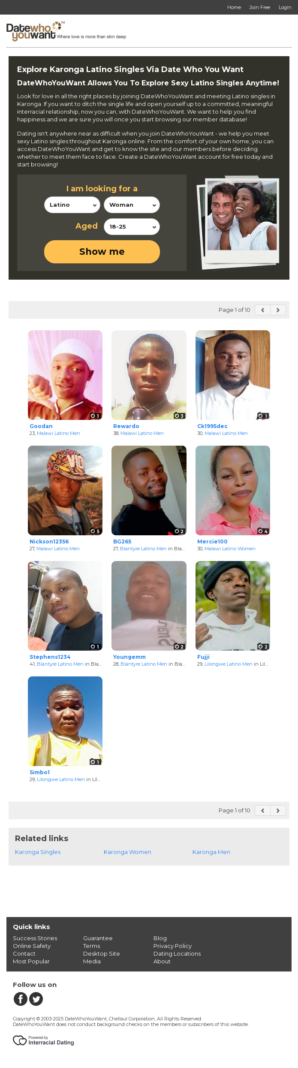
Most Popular (31, 961)
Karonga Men (211, 851)
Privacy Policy (173, 945)
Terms (91, 945)
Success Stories (35, 938)
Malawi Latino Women (230, 549)
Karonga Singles (37, 851)
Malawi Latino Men (58, 433)
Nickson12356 (49, 541)
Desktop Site (101, 953)
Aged (86, 226)
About (162, 961)
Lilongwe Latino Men (229, 664)
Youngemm (129, 657)
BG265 (122, 541)
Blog (160, 938)
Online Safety (32, 945)
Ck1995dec (212, 426)
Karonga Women (127, 851)
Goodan (41, 426)
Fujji (203, 657)
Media (92, 961)
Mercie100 (212, 541)
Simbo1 (40, 772)
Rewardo (126, 426)
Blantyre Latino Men (143, 549)
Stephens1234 (50, 657)
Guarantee (98, 938)
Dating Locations (177, 953)
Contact (24, 953)
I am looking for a (102, 188)
